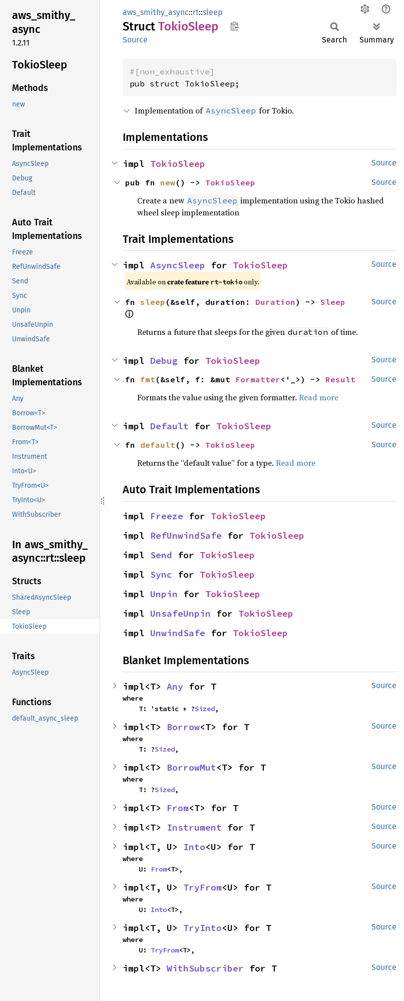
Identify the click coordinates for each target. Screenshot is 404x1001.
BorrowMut (191, 767)
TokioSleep (177, 163)
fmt (147, 379)
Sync (161, 574)
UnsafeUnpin (180, 613)
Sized (205, 708)
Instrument (194, 827)
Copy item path (234, 25)
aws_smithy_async (156, 12)
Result (340, 379)
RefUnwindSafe (186, 535)
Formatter (257, 379)
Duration (275, 302)
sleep (213, 12)
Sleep (332, 302)
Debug (164, 360)
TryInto (202, 928)
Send (161, 555)
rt (196, 12)
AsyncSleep (177, 265)
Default (169, 426)
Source (135, 39)
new (167, 182)
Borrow (183, 727)
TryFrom (202, 887)
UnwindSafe (177, 633)
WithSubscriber (205, 968)
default (157, 445)
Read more (318, 397)
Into (194, 847)
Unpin (164, 594)
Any (175, 686)
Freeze (166, 516)
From (178, 808)
